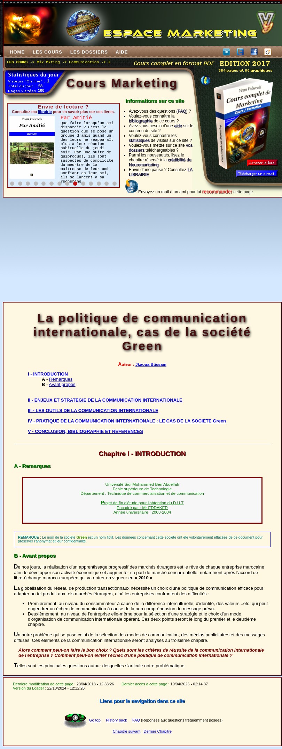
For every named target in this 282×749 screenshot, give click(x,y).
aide (178, 125)
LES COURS (47, 52)
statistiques (139, 140)
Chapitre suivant (127, 731)
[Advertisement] (142, 249)
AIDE (122, 52)
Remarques (60, 379)
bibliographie (140, 121)
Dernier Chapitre (157, 731)
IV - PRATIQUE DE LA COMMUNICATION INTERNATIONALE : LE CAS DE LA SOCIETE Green (127, 421)
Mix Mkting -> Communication (68, 62)
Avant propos (62, 384)
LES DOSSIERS (89, 52)
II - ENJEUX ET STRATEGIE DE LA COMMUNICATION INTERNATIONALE (105, 400)
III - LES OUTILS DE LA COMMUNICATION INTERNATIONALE (93, 410)
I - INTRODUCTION (48, 374)
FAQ (182, 111)
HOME (17, 52)
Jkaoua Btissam (150, 364)
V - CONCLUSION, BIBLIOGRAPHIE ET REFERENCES (85, 431)
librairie (45, 112)
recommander (217, 191)
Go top (95, 720)
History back (116, 720)
